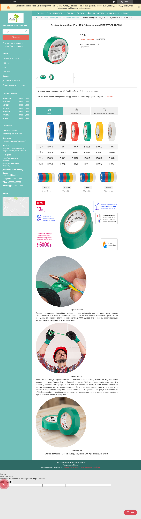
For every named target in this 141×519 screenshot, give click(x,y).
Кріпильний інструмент (52, 18)
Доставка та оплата (11, 80)
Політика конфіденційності (90, 467)
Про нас (6, 72)
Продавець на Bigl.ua (70, 465)
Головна (40, 13)
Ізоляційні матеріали (71, 18)
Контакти (80, 13)
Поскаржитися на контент (71, 467)
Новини (6, 63)
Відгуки (6, 76)
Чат (130, 512)
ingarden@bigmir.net (11, 175)
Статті (5, 67)
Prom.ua (82, 463)
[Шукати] (26, 31)
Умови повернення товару (14, 85)
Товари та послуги (11, 58)
